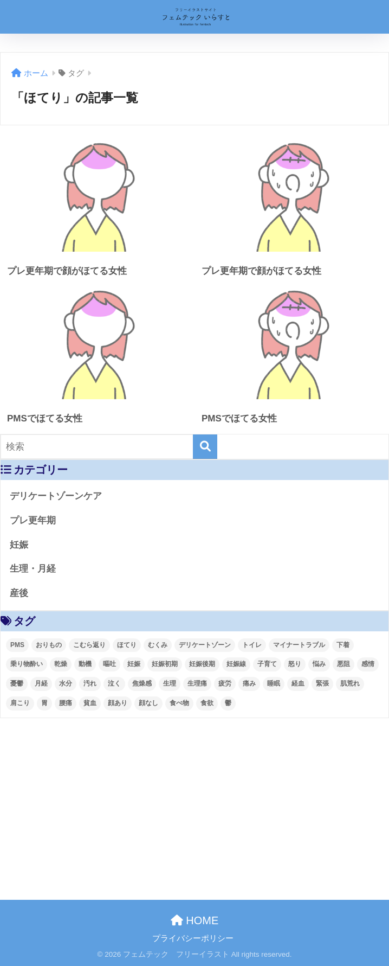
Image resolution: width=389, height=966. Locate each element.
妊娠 (19, 545)
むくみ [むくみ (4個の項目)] (157, 645)
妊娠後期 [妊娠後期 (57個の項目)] (202, 664)
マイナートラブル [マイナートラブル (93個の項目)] (299, 645)
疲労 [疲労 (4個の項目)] (224, 683)
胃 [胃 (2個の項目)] (44, 703)
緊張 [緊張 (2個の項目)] (322, 683)
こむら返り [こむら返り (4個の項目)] (89, 645)
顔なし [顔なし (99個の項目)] (148, 703)
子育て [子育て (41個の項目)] (267, 664)
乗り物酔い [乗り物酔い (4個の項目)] (26, 664)
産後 (19, 593)
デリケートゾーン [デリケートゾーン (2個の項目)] (205, 645)
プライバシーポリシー (193, 938)
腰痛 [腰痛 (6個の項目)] (65, 703)
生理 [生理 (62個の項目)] (169, 683)
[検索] (205, 446)
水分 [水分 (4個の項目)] (65, 683)
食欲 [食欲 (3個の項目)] (206, 703)
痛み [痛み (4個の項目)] (249, 683)
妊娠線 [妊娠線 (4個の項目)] (236, 664)
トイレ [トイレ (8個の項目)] (252, 645)
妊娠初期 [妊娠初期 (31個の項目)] (165, 664)
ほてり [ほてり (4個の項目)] (127, 645)
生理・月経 (33, 569)
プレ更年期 (33, 520)
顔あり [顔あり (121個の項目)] (117, 703)
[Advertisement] (194, 799)
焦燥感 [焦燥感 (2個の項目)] (142, 683)
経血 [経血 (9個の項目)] (297, 683)
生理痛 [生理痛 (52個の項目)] (197, 683)
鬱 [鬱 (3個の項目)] (228, 703)
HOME (195, 920)
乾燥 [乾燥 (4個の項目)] (60, 664)
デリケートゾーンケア (56, 496)
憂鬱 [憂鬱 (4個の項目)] (16, 683)
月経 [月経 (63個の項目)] (41, 683)
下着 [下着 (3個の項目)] (342, 645)
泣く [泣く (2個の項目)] (114, 683)
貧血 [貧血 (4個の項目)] (89, 703)
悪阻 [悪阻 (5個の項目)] (343, 664)
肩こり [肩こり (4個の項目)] (20, 703)
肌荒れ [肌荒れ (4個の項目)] (350, 683)
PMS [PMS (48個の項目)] (17, 645)
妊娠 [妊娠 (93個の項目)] (133, 664)
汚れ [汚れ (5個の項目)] (89, 683)
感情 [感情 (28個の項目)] (367, 664)
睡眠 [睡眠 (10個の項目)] (273, 683)
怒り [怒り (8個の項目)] (294, 664)
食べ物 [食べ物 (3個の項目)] (179, 703)
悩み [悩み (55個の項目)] (319, 664)
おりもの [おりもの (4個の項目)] (49, 645)
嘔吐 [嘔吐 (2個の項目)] (109, 664)
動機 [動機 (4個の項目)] (85, 664)
